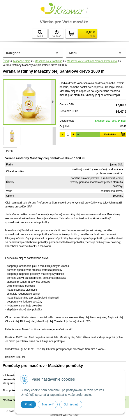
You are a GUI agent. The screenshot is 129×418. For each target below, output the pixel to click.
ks (78, 134)
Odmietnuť (71, 404)
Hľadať (39, 33)
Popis (10, 151)
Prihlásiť (56, 33)
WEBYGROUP (70, 415)
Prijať (28, 404)
